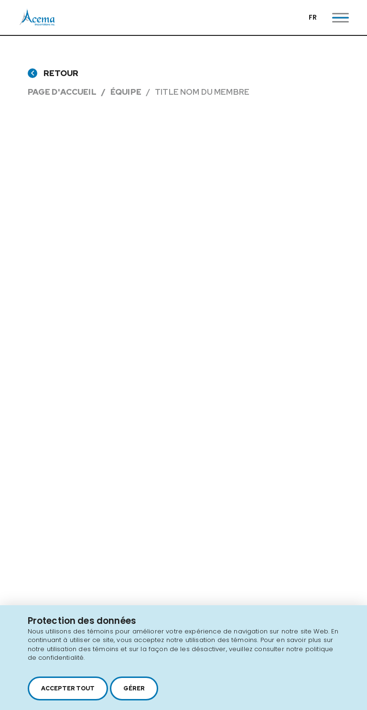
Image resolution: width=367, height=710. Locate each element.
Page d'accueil (62, 92)
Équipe (125, 92)
